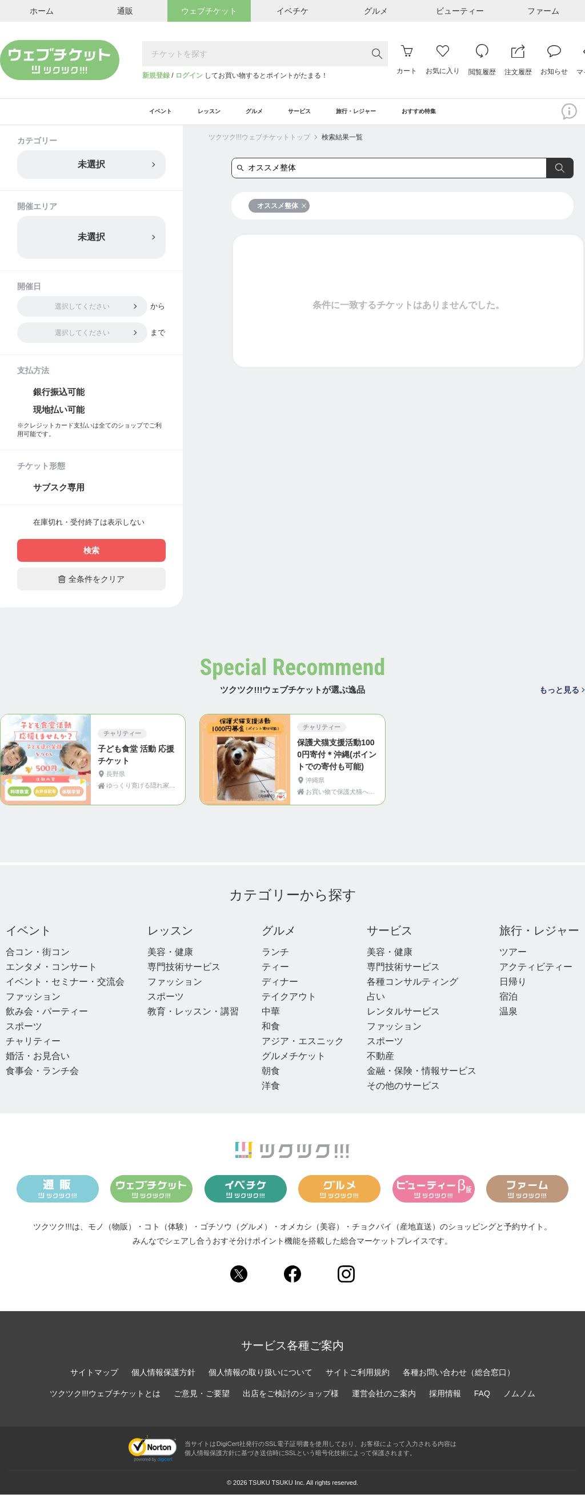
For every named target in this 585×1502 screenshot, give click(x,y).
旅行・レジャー (539, 938)
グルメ (279, 938)
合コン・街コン (38, 959)
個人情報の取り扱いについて (260, 1380)
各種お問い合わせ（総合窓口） (459, 1380)
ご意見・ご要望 (202, 1401)
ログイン (189, 75)
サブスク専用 (59, 495)
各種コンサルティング (412, 989)
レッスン (170, 938)
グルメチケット (294, 1063)
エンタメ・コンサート (51, 974)
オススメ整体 (282, 213)
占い (376, 1004)
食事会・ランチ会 (42, 1078)
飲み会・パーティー (47, 1019)
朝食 (271, 1078)
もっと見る (561, 697)
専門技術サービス (184, 974)
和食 (271, 1033)
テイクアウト (289, 1004)
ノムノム (519, 1401)
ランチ (275, 959)
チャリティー (33, 1048)
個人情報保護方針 (163, 1380)
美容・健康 (170, 959)
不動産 (380, 1063)
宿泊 (508, 1004)
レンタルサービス (403, 1019)
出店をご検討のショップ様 (291, 1401)
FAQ (482, 1401)
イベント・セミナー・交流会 (65, 989)
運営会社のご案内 (384, 1401)
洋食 (271, 1093)
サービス (389, 938)
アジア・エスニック (303, 1048)
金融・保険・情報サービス (421, 1078)
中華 (271, 1019)
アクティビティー (535, 974)
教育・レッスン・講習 (193, 1019)
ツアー (513, 959)
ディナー (280, 989)
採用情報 (445, 1401)
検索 (91, 558)
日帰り (513, 989)
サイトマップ (94, 1380)
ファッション (33, 1004)
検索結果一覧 (342, 145)
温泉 (508, 1019)
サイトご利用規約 (358, 1380)
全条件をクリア (91, 587)
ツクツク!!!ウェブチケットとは (105, 1401)
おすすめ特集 (463, 115)
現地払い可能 (59, 417)
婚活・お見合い (38, 1063)
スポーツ (24, 1033)
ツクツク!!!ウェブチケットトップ (259, 145)
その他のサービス (403, 1093)
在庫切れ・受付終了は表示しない (89, 530)
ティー (275, 974)
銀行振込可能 (59, 399)
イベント (28, 938)
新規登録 (156, 75)
